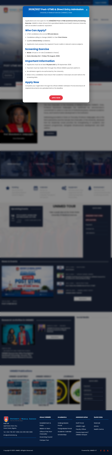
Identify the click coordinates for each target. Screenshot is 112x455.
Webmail (97, 423)
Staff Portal (80, 423)
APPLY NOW (56, 98)
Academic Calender (64, 432)
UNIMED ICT (93, 450)
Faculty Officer (81, 429)
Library (96, 426)
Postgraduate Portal (65, 429)
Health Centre (99, 429)
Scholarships (62, 435)
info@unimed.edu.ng (10, 435)
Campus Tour (44, 440)
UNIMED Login (80, 426)
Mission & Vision (45, 429)
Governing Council (46, 437)
